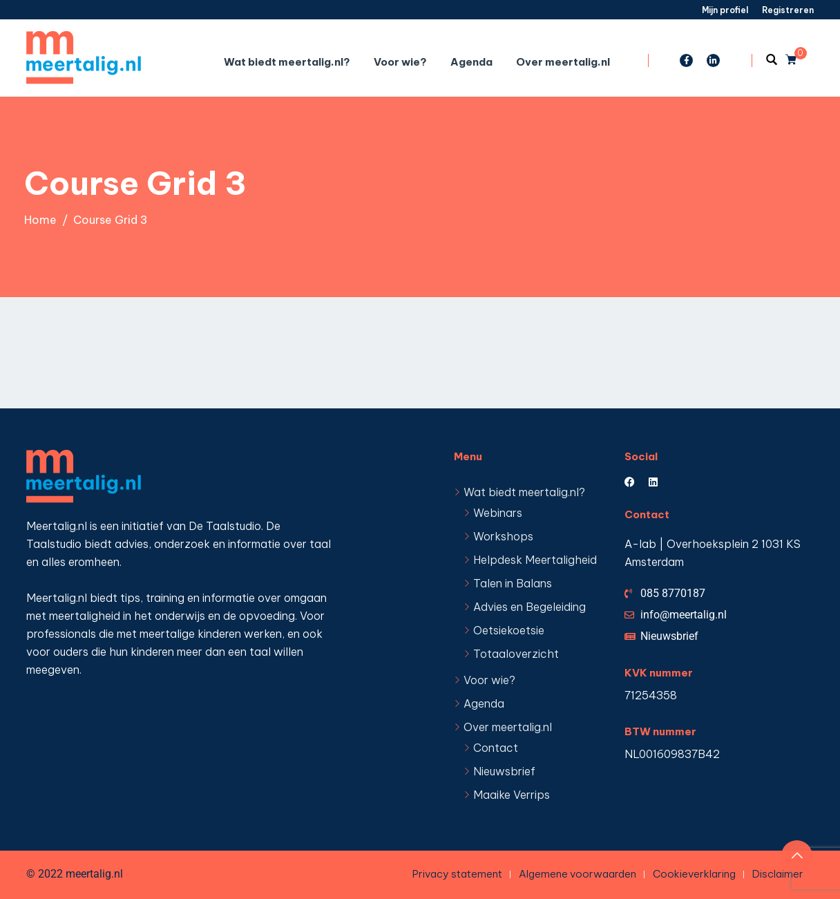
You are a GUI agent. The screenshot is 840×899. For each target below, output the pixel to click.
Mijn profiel (725, 10)
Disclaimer (777, 873)
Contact (495, 748)
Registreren (788, 10)
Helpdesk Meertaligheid (535, 560)
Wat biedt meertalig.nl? (287, 61)
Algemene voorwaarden (577, 873)
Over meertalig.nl (563, 61)
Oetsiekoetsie (508, 630)
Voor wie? (400, 61)
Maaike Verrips (511, 795)
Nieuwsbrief (504, 771)
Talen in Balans (512, 583)
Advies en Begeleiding (529, 607)
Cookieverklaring (694, 873)
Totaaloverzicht (516, 654)
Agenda (471, 61)
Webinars (497, 513)
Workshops (503, 536)
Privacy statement (457, 873)
